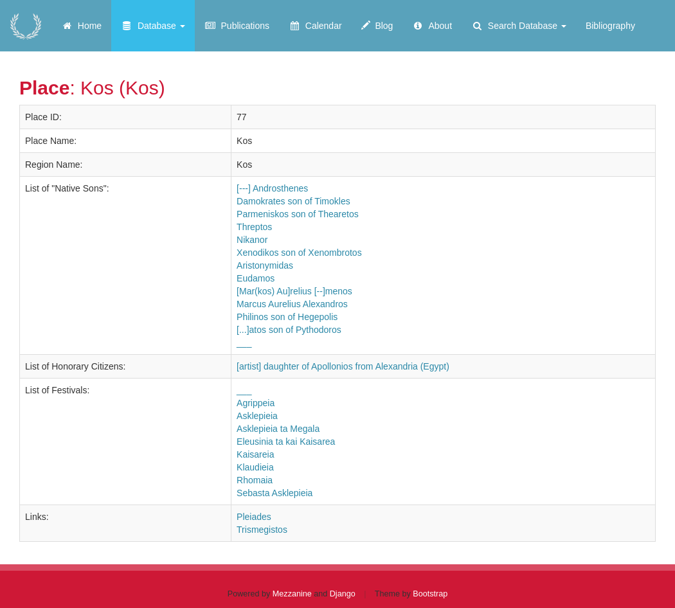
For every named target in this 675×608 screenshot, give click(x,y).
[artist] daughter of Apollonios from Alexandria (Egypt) (343, 366)
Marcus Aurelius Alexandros (292, 304)
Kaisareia (255, 454)
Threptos (254, 227)
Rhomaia (255, 480)
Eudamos (255, 278)
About (432, 26)
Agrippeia (255, 403)
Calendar (315, 26)
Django (343, 593)
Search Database (518, 26)
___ (244, 342)
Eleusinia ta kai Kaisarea (286, 441)
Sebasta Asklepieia (274, 493)
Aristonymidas (265, 265)
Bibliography (610, 26)
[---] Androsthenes (272, 188)
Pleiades (254, 517)
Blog (377, 26)
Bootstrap (430, 593)
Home (81, 26)
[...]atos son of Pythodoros (289, 330)
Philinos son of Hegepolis (287, 317)
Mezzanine (292, 593)
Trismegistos (262, 529)
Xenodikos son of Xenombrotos (299, 252)
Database (153, 26)
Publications (236, 26)
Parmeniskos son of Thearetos (298, 214)
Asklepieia (257, 416)
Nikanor (252, 240)
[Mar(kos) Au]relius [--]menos (294, 291)
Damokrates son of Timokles (293, 201)
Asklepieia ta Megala (278, 429)
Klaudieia (255, 467)
